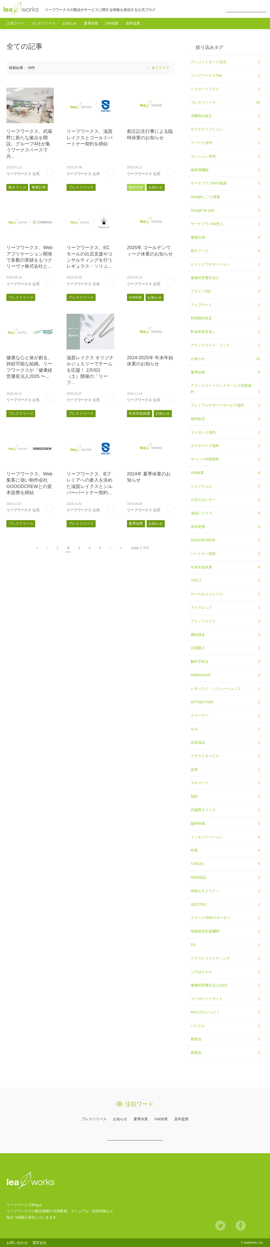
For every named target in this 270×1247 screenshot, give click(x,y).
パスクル (225, 1026)
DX (225, 945)
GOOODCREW (225, 540)
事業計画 (39, 187)
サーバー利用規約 (225, 459)
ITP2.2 (225, 581)
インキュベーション (225, 837)
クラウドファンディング (225, 958)
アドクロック (225, 608)
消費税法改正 (225, 116)
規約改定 (225, 419)
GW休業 (112, 23)
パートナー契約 (225, 554)
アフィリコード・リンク (225, 345)
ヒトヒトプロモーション (225, 264)
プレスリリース (42, 23)
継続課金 (225, 635)
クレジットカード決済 (225, 62)
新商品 (225, 1039)
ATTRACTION (225, 702)
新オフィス (17, 187)
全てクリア (160, 68)
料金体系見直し (225, 332)
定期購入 (225, 648)
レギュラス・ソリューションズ (225, 689)
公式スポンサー (225, 500)
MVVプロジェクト (225, 1012)
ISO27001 (225, 905)
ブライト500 (225, 291)
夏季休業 (91, 23)
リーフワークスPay (225, 76)
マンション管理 (225, 157)
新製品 (225, 1053)
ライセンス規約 (225, 432)
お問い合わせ (17, 1243)
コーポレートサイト (225, 999)
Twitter (220, 1225)
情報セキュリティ (225, 891)
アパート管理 (225, 143)
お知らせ (69, 23)
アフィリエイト (225, 621)
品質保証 (225, 743)
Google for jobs (225, 210)
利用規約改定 (225, 318)
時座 (225, 850)
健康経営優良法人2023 (225, 985)
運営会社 (39, 1243)
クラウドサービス (225, 756)
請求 (225, 770)
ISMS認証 (225, 878)
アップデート (225, 305)
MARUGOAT (225, 675)
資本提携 (133, 23)
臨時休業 (136, 187)
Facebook (241, 1225)
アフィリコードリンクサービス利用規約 (225, 389)
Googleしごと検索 (225, 197)
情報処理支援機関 (225, 931)
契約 (225, 797)
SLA (225, 729)
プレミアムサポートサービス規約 (225, 405)
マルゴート (225, 783)
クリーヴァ (225, 716)
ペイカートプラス (225, 89)
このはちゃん (225, 972)
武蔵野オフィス (225, 810)
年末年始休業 (139, 413)
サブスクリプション (225, 129)
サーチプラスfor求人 (225, 224)
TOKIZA (225, 864)
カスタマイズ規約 (225, 446)
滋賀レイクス (225, 513)
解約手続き (225, 662)
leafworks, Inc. (254, 1242)
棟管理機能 (225, 170)
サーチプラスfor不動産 (225, 183)
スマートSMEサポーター (225, 918)
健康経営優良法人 (225, 278)
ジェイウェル (225, 486)
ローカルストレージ (225, 594)
